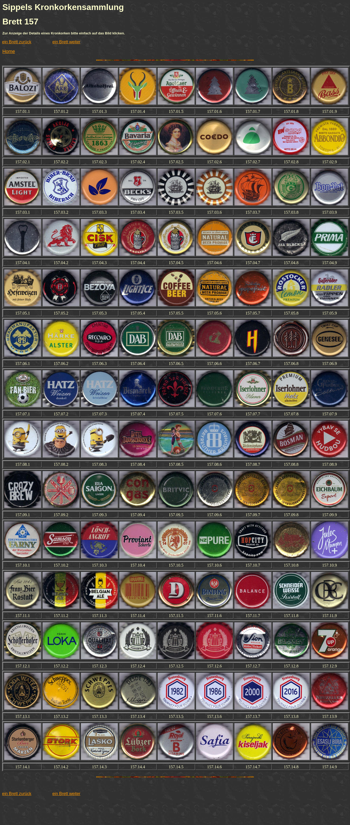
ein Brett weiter (66, 42)
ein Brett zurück (16, 42)
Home (8, 51)
